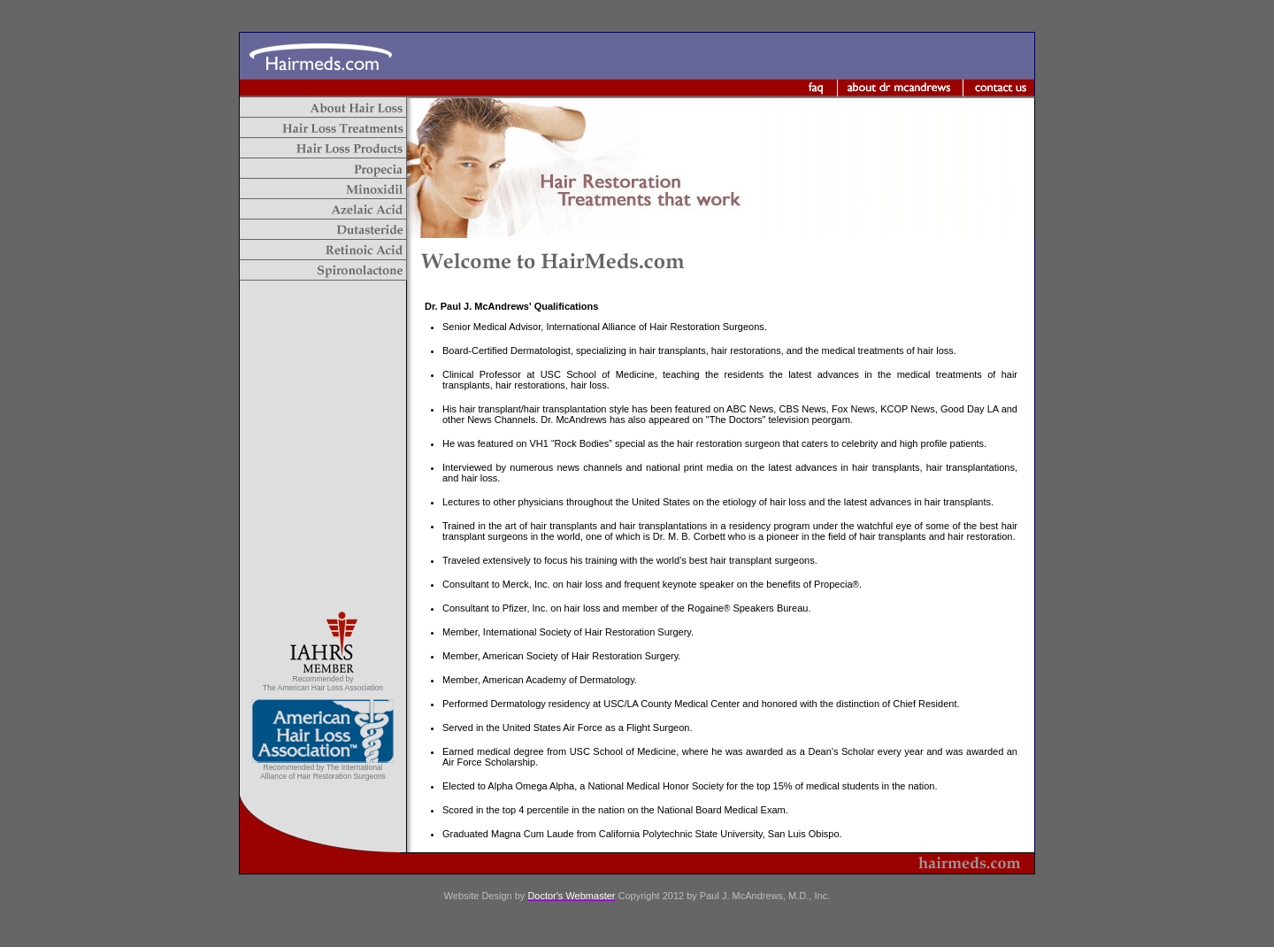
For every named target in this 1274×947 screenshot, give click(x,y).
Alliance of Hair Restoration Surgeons (323, 776)
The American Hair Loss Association (323, 687)
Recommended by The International (323, 767)
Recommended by (323, 678)
